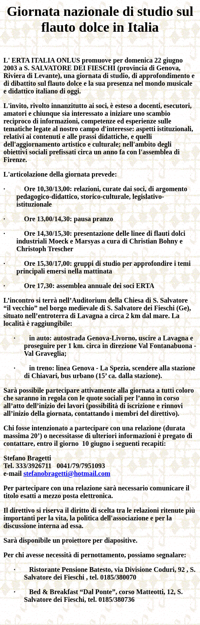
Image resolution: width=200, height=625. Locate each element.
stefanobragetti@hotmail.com (67, 473)
